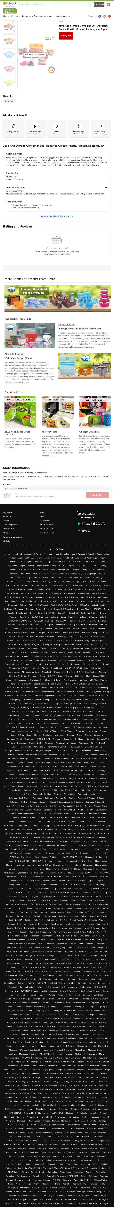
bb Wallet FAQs (46, 524)
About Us (7, 516)
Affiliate (6, 533)
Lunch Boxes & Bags (53, 477)
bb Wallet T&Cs (46, 529)
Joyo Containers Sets (19, 488)
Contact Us (45, 520)
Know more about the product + (57, 216)
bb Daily (6, 541)
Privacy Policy (9, 529)
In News (6, 520)
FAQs (42, 516)
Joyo (61, 22)
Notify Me (66, 35)
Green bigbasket (10, 524)
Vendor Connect (47, 533)
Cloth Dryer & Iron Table (14, 477)
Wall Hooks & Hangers (91, 477)
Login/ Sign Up (99, 4)
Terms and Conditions (12, 537)
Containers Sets (34, 477)
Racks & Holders (72, 477)
